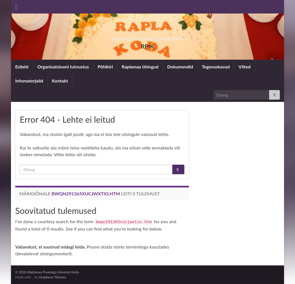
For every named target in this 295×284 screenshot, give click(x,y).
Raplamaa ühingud (140, 66)
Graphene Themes (52, 277)
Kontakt (60, 80)
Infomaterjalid (29, 80)
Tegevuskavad (216, 66)
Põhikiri (105, 66)
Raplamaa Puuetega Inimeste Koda (147, 37)
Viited (244, 66)
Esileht (22, 66)
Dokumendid (180, 66)
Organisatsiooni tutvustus (63, 66)
